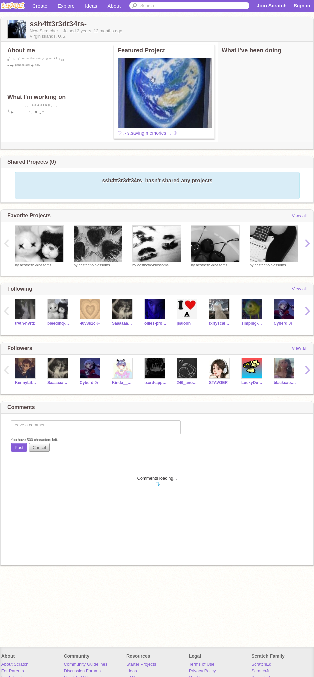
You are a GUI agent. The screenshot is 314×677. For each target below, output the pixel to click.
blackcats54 (285, 382)
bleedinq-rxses (58, 323)
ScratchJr (260, 670)
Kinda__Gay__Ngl (123, 382)
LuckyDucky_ (252, 382)
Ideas (91, 6)
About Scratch (15, 664)
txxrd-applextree (155, 382)
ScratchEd (261, 664)
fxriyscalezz (220, 323)
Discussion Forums (82, 670)
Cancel (39, 447)
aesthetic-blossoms (35, 265)
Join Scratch (272, 5)
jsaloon (184, 323)
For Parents (12, 670)
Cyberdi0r (283, 323)
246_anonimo (188, 382)
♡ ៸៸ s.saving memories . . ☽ (147, 133)
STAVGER (218, 382)
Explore (66, 6)
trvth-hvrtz (25, 323)
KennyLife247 (26, 382)
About (114, 6)
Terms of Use (202, 664)
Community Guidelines (85, 664)
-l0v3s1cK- (90, 323)
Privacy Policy (202, 670)
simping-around (252, 323)
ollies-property (155, 323)
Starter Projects (141, 664)
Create (39, 6)
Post (19, 447)
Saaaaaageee (123, 323)
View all (299, 215)
